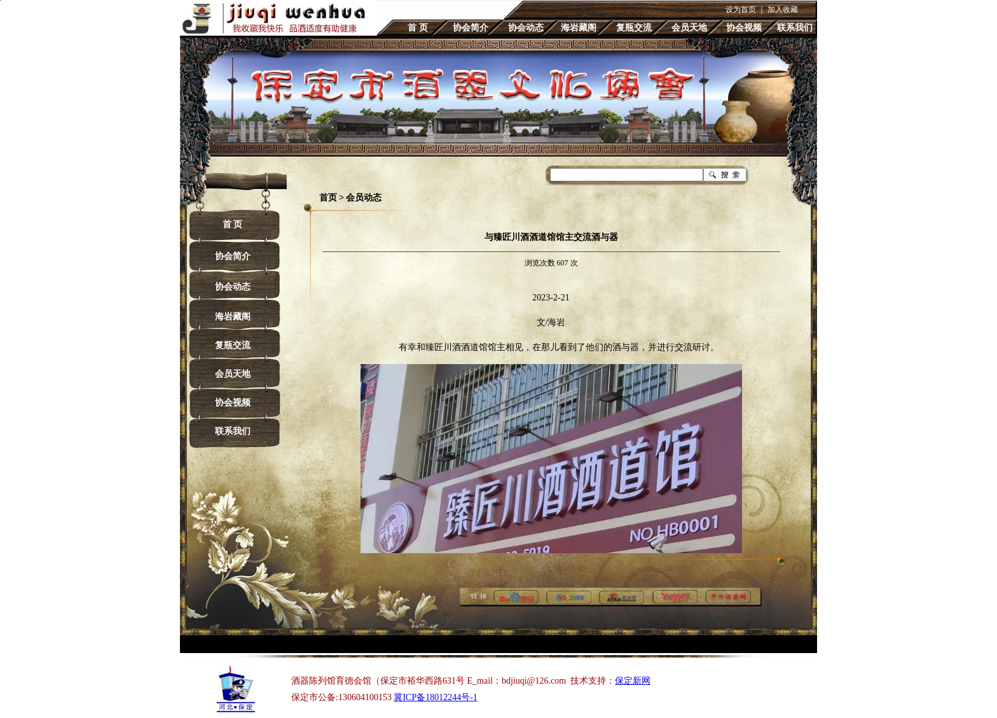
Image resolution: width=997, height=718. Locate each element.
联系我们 (795, 27)
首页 (328, 197)
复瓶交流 (634, 27)
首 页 (418, 27)
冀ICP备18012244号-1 (435, 697)
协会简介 (470, 27)
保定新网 (632, 681)
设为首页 (740, 9)
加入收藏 (782, 9)
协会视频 (744, 27)
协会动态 (526, 27)
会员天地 (689, 27)
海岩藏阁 (578, 27)
